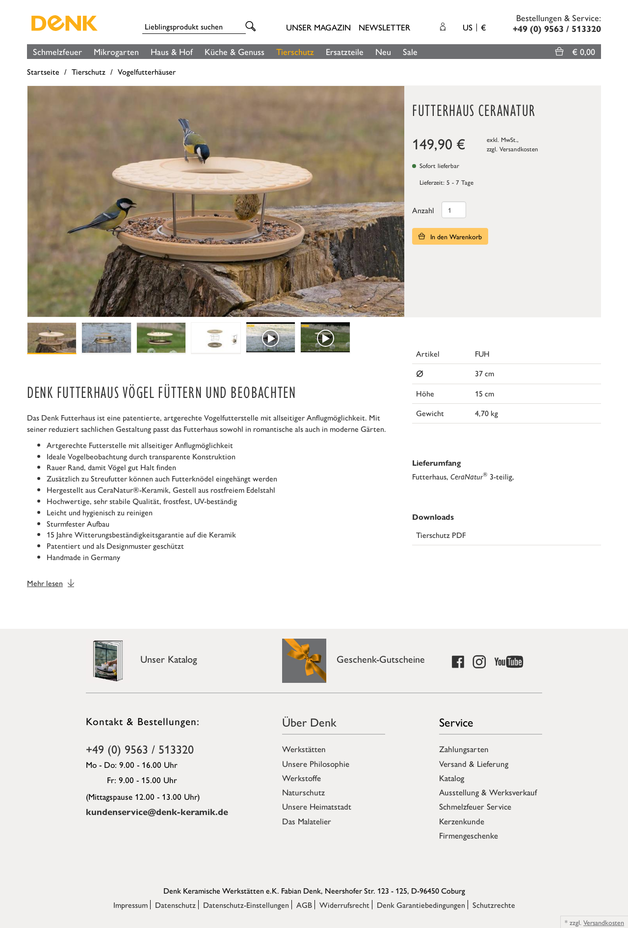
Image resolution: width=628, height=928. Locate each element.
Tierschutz (295, 51)
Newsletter (384, 27)
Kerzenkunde (461, 821)
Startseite (43, 71)
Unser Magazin (318, 27)
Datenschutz (175, 904)
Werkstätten (304, 749)
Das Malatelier (306, 821)
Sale (410, 51)
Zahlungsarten (464, 749)
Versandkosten (518, 148)
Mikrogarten (116, 51)
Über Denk (309, 721)
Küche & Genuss (234, 51)
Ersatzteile (345, 51)
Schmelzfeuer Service (475, 806)
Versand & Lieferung (473, 763)
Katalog (451, 778)
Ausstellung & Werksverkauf (488, 792)
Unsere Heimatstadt (316, 806)
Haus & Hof (172, 51)
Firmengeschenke (468, 835)
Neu (383, 51)
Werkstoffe (301, 778)
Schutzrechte (493, 904)
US (474, 27)
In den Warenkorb (450, 236)
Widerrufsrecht (344, 904)
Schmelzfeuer (57, 51)
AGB (304, 904)
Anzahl (423, 210)
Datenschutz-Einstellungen (246, 904)
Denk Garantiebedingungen (421, 904)
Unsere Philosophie (315, 763)
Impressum (130, 904)
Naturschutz (303, 792)
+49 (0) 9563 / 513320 (140, 748)
